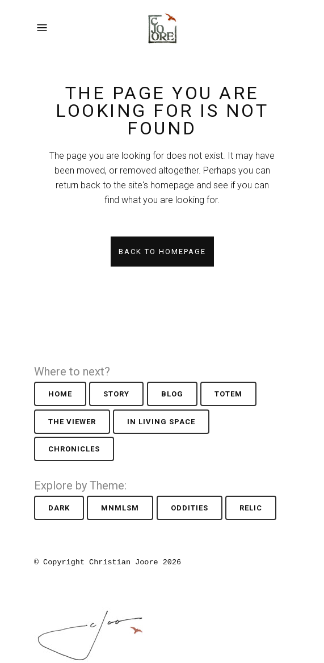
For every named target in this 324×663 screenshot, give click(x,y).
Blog (172, 394)
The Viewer (72, 421)
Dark (59, 508)
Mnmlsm (120, 508)
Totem (228, 394)
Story (116, 394)
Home (60, 394)
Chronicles (74, 449)
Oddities (189, 508)
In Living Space (161, 421)
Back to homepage (162, 251)
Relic (250, 508)
